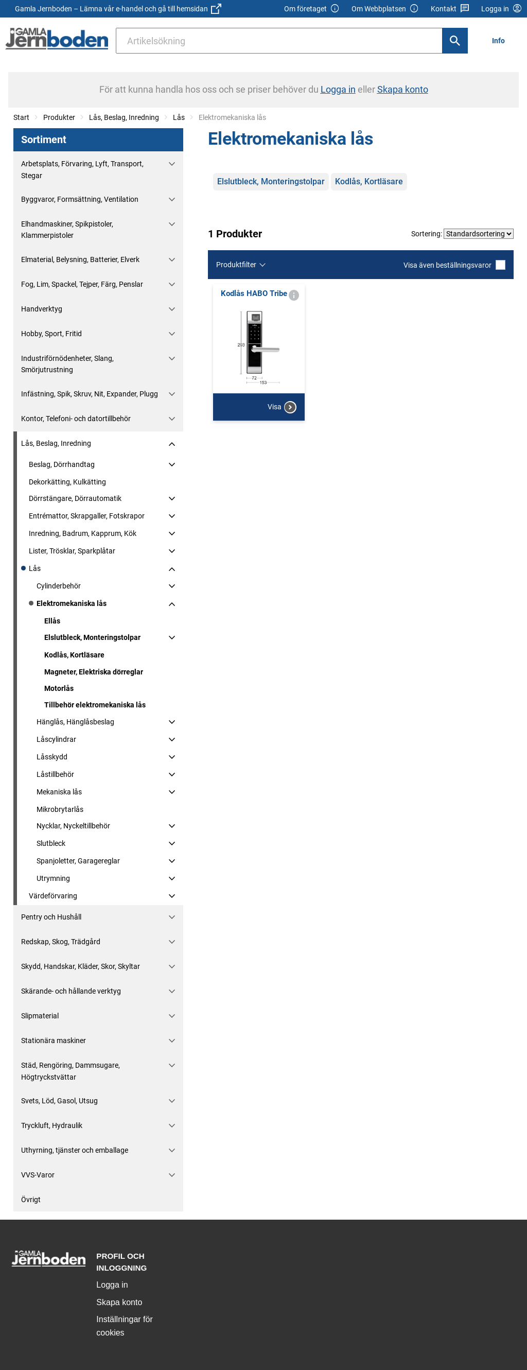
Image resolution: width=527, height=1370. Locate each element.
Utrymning (53, 878)
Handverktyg (41, 309)
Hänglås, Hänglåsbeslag (75, 722)
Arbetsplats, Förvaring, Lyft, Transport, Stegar (82, 169)
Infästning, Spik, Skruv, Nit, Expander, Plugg (89, 394)
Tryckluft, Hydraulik (51, 1125)
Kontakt (450, 9)
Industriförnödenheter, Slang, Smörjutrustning (67, 364)
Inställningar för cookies (124, 1326)
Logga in (112, 1284)
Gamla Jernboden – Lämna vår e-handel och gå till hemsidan (118, 9)
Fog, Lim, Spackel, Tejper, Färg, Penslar (82, 284)
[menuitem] (501, 40)
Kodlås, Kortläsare (74, 655)
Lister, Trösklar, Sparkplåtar (72, 551)
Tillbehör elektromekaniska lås (95, 705)
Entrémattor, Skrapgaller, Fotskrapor (87, 516)
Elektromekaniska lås (72, 603)
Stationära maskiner (53, 1040)
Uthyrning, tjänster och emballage (74, 1150)
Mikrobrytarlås (60, 809)
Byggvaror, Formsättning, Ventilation (79, 199)
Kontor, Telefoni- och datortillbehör (76, 418)
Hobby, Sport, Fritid (51, 334)
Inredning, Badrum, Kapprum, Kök (82, 533)
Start (21, 117)
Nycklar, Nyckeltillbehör (73, 826)
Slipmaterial (40, 1016)
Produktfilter (236, 264)
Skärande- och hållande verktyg (71, 991)
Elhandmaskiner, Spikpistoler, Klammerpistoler (67, 229)
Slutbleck (51, 843)
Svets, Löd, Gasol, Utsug (59, 1101)
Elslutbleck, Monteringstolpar (92, 637)
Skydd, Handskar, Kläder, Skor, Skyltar (80, 966)
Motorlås (59, 688)
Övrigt (31, 1199)
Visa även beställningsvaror (454, 265)
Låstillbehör (55, 774)
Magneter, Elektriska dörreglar (93, 672)
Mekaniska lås (59, 792)
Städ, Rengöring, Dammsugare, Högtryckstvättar (70, 1071)
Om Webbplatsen (385, 9)
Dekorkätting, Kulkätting (67, 482)
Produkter (59, 117)
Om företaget (312, 9)
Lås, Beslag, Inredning (124, 117)
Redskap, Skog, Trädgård (60, 942)
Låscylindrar (56, 739)
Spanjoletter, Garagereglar (78, 861)
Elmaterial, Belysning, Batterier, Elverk (80, 259)
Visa (282, 448)
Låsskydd (52, 757)
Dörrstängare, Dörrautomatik (75, 498)
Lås (179, 117)
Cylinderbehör (59, 586)
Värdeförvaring (53, 896)
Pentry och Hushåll (51, 917)
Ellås (52, 621)
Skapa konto (119, 1302)
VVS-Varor (38, 1175)
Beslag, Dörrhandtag (62, 464)
